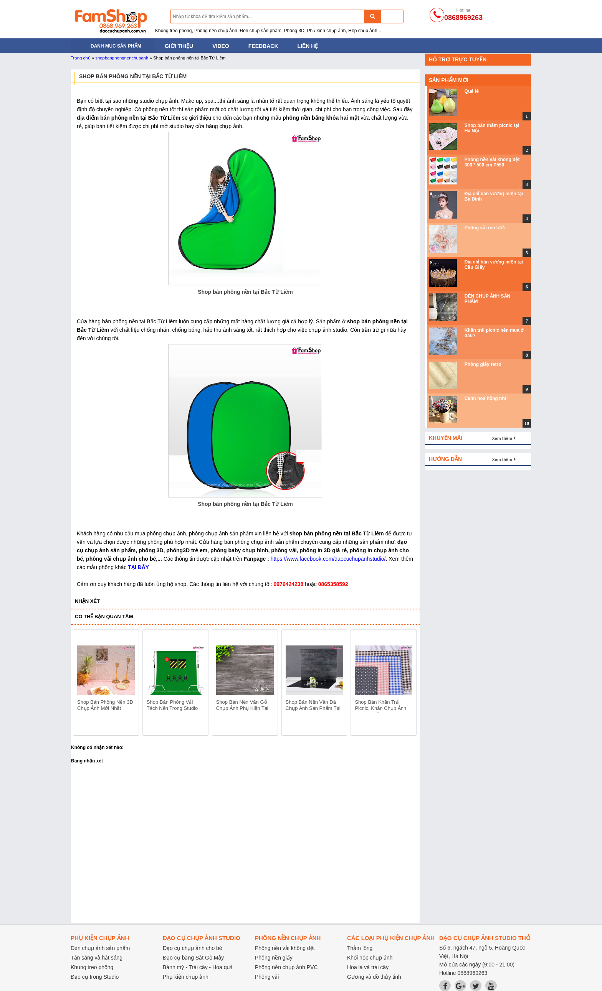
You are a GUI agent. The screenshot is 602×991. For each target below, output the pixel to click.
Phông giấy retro (483, 364)
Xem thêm (502, 438)
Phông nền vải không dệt (285, 948)
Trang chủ (81, 58)
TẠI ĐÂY (138, 567)
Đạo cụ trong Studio (95, 977)
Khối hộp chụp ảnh (370, 958)
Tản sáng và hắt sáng (96, 958)
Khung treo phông (92, 967)
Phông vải (267, 977)
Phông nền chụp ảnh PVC (286, 967)
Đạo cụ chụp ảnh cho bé (192, 948)
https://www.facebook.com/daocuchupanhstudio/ (328, 559)
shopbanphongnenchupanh (121, 58)
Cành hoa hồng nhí (485, 398)
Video (220, 46)
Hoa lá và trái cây (368, 967)
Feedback (263, 46)
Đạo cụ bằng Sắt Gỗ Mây (193, 958)
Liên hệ (308, 46)
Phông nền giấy (274, 958)
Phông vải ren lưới (485, 227)
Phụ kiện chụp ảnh (185, 977)
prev (83, 684)
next (407, 684)
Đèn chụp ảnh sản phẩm (100, 948)
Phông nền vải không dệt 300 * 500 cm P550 (492, 162)
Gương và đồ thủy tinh (374, 977)
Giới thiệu (179, 46)
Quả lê (472, 91)
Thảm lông (359, 948)
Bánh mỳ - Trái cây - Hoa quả (198, 967)
